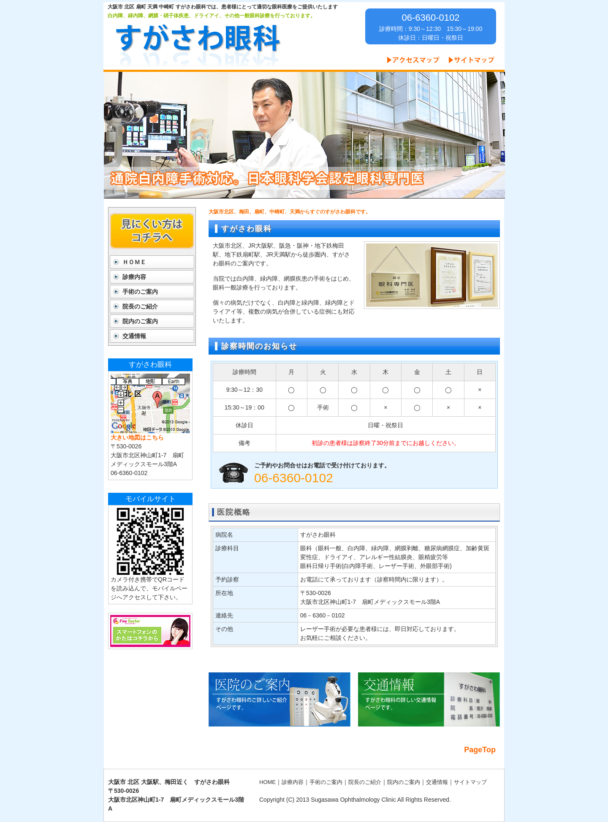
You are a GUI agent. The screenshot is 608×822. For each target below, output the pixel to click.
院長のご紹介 (140, 306)
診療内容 (134, 276)
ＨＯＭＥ (134, 262)
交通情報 (134, 336)
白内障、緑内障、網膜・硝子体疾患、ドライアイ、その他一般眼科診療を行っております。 (211, 16)
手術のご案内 (140, 291)
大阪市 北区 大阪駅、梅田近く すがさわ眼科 (169, 781)
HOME (267, 782)
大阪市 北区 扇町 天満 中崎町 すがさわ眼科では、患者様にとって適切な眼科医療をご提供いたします (223, 7)
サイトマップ (470, 782)
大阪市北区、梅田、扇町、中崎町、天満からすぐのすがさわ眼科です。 (290, 212)
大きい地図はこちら (137, 437)
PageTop (480, 750)
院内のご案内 (140, 321)
